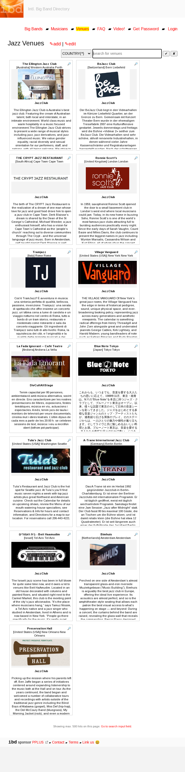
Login (172, 29)
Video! (119, 29)
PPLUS (40, 742)
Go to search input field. (116, 726)
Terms (74, 742)
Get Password (146, 29)
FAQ (101, 29)
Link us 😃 (91, 742)
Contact (58, 742)
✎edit (70, 43)
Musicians (59, 29)
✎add (55, 43)
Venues (82, 29)
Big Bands (33, 29)
